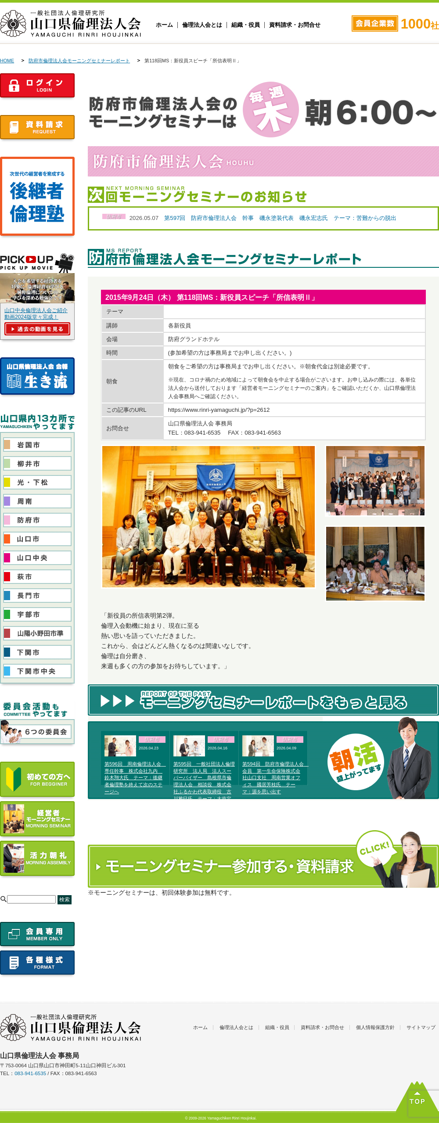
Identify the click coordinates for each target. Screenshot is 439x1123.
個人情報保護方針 (375, 1027)
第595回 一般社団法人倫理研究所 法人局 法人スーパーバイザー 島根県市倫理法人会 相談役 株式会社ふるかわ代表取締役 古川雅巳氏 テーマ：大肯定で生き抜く (204, 784)
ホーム (164, 25)
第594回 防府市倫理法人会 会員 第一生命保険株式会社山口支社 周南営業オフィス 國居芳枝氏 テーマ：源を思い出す (275, 777)
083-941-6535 (30, 1073)
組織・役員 (245, 25)
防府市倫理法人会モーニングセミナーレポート (79, 60)
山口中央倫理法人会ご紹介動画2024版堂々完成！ (36, 313)
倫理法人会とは (202, 25)
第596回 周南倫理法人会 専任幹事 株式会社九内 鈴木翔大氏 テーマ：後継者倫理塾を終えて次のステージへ (135, 777)
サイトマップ (421, 1027)
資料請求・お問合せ (294, 25)
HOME (7, 60)
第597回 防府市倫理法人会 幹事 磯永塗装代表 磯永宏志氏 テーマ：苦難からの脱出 (280, 218)
